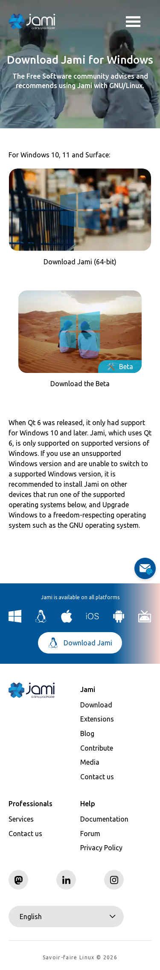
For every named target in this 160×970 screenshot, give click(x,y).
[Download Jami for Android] (118, 620)
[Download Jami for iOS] (92, 620)
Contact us (97, 777)
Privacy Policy (101, 848)
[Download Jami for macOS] (66, 620)
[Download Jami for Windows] (15, 620)
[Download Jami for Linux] (41, 620)
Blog (87, 733)
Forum (90, 833)
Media (89, 762)
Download (96, 705)
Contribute (96, 748)
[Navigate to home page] (32, 21)
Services (21, 819)
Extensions (97, 719)
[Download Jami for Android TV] (144, 620)
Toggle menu (133, 22)
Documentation (104, 819)
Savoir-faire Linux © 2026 (80, 957)
